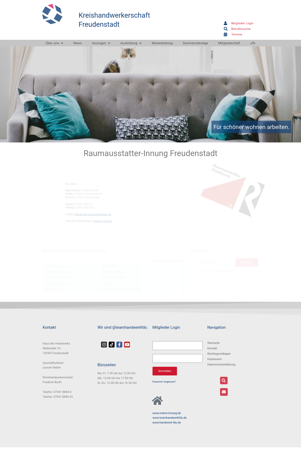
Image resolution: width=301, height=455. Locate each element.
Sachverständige (195, 43)
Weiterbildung (162, 43)
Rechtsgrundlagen (219, 353)
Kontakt (212, 348)
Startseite (213, 343)
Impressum (214, 359)
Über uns (54, 43)
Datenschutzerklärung (221, 364)
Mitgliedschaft (229, 43)
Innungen (101, 43)
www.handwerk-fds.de (167, 422)
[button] (248, 380)
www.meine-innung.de (167, 413)
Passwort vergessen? (164, 381)
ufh (252, 43)
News (77, 43)
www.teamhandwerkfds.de (170, 417)
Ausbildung (131, 43)
